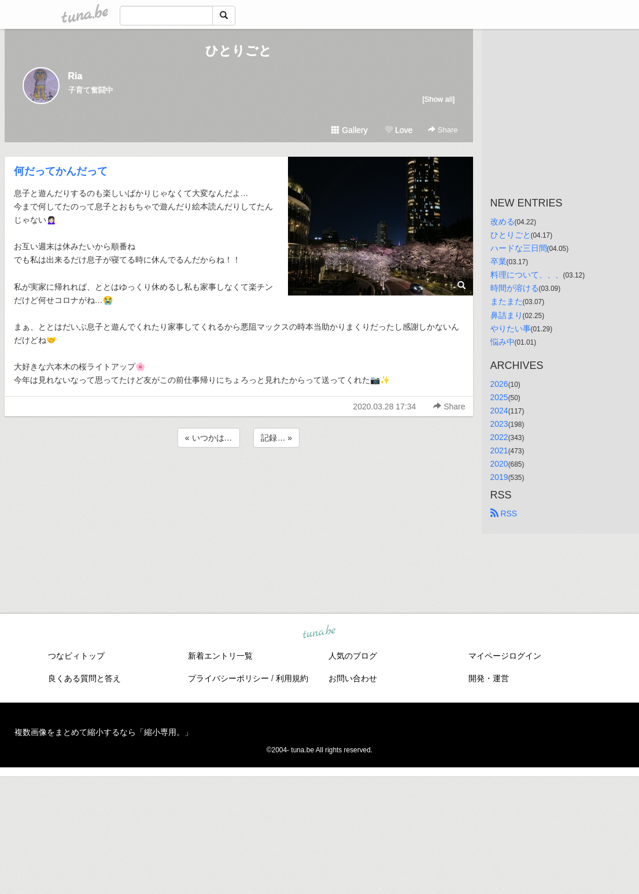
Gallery (349, 130)
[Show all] (438, 99)
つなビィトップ (76, 655)
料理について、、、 (526, 274)
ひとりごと (238, 50)
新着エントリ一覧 (220, 655)
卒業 (498, 261)
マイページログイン (504, 655)
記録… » (276, 437)
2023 (499, 423)
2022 (499, 437)
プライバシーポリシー (228, 678)
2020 (499, 463)
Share (442, 129)
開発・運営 (488, 678)
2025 (499, 397)
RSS (504, 513)
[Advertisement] (239, 481)
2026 (499, 384)
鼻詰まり (506, 315)
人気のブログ (352, 655)
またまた (506, 301)
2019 (499, 477)
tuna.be (319, 632)
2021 (499, 450)
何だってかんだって (61, 171)
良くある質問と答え (84, 678)
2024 (499, 410)
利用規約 (292, 678)
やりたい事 (510, 328)
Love (398, 130)
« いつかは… (208, 437)
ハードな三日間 (518, 248)
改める (502, 221)
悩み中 (502, 341)
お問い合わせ (352, 678)
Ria (75, 76)
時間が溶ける (514, 288)
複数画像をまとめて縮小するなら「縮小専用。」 (103, 732)
